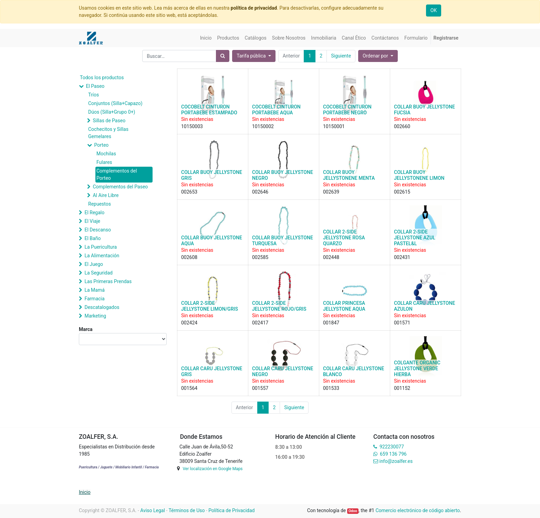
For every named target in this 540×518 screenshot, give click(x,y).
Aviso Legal (152, 510)
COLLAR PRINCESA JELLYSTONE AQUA (344, 306)
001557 (260, 388)
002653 (189, 192)
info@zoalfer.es (396, 461)
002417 (260, 322)
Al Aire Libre (105, 195)
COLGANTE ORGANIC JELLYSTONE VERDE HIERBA (417, 368)
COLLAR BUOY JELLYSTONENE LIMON (419, 175)
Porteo (101, 145)
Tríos (93, 94)
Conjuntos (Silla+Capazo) (115, 103)
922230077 (392, 446)
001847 (331, 322)
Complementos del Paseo (120, 186)
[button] (378, 56)
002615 (402, 192)
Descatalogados (101, 307)
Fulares (104, 162)
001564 (189, 388)
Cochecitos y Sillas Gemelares (108, 132)
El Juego (93, 264)
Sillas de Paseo (109, 120)
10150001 (334, 126)
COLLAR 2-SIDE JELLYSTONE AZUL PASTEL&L (414, 237)
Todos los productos (102, 77)
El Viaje (92, 221)
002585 (260, 257)
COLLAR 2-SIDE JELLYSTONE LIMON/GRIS (209, 306)
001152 (402, 388)
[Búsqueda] (222, 56)
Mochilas (106, 153)
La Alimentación (101, 255)
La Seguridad (98, 273)
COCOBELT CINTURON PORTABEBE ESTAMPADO (209, 109)
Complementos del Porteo (116, 174)
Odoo (353, 511)
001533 (331, 388)
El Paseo (95, 86)
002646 (260, 192)
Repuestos (99, 204)
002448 (331, 257)
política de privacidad (254, 8)
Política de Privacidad (231, 510)
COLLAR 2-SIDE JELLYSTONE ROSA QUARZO (344, 237)
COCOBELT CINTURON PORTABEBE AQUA (276, 109)
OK (433, 10)
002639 (331, 192)
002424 (189, 322)
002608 (189, 257)
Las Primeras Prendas (108, 281)
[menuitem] (206, 38)
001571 (402, 322)
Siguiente (341, 56)
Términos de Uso (186, 510)
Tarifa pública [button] (252, 56)
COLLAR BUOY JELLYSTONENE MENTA (349, 175)
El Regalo (94, 212)
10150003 (192, 126)
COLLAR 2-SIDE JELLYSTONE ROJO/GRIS (279, 306)
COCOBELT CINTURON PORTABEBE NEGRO (347, 109)
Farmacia (94, 298)
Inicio (85, 492)
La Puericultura (100, 247)
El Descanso (97, 229)
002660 (402, 126)
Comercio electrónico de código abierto (417, 510)
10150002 (263, 126)
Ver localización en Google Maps (212, 468)
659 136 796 (393, 454)
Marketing (95, 316)
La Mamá (94, 290)
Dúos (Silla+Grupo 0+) (111, 112)
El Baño (92, 238)
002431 (402, 257)
